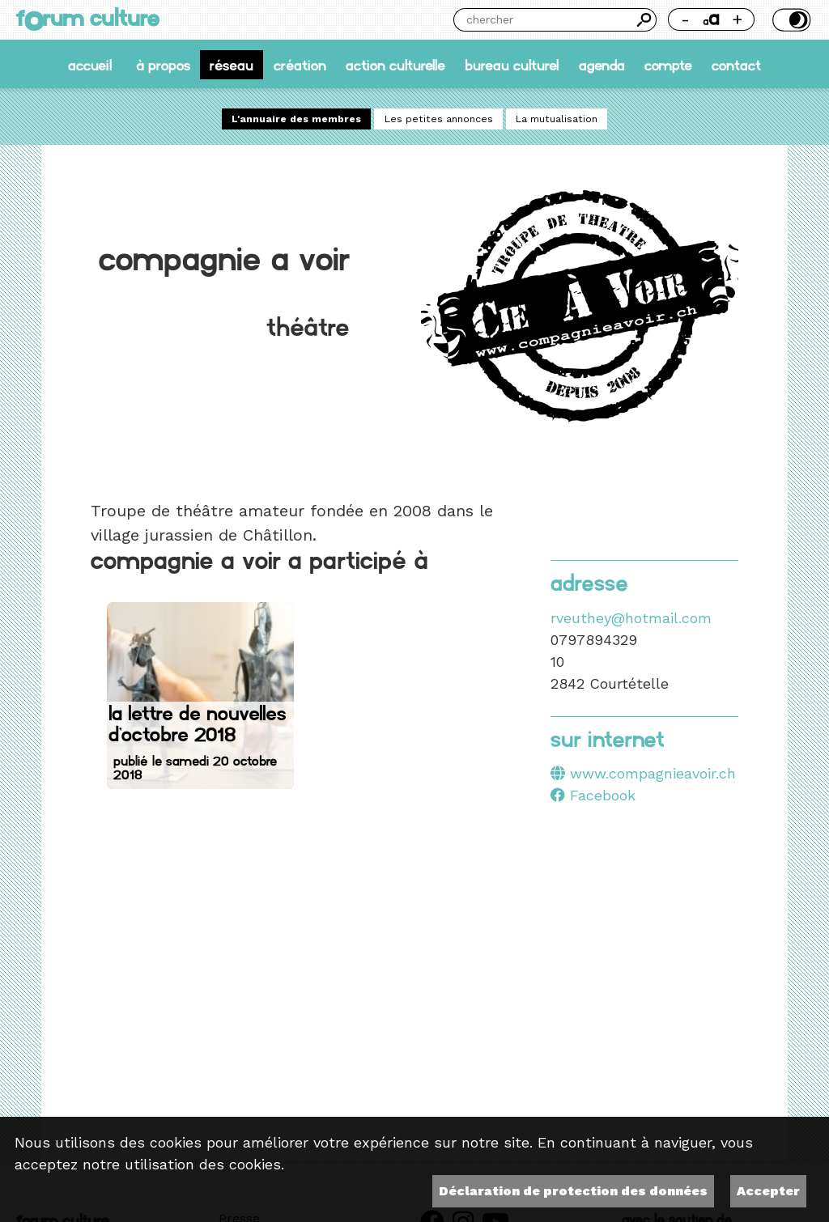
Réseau (231, 64)
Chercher (645, 20)
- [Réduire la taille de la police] (685, 19)
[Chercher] (543, 20)
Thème (790, 20)
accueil (90, 64)
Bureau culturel (512, 64)
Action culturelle (395, 64)
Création (300, 64)
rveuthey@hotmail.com (631, 617)
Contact (736, 64)
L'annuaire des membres (296, 119)
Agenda (602, 64)
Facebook (593, 795)
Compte (668, 64)
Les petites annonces (439, 119)
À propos (163, 64)
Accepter (768, 1191)
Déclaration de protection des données (573, 1191)
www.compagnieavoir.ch (653, 773)
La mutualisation (556, 119)
